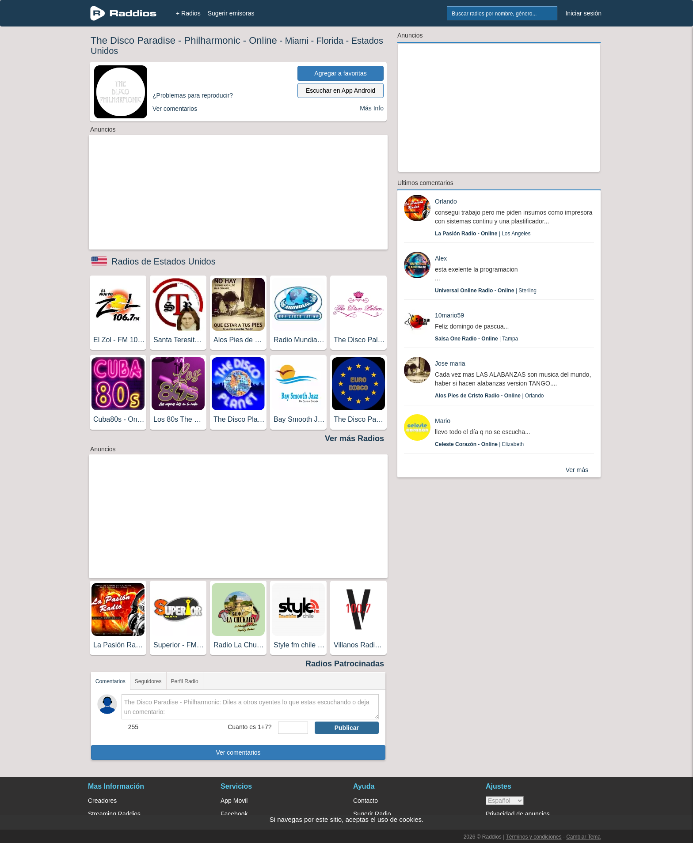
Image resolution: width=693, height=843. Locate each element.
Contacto (365, 800)
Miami (296, 40)
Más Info (372, 108)
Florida (329, 40)
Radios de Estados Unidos (163, 261)
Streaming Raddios (114, 813)
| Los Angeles (483, 234)
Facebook (234, 813)
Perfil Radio (184, 681)
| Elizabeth (479, 444)
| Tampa (476, 339)
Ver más (577, 469)
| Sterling (486, 290)
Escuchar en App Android (340, 90)
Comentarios (110, 681)
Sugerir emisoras (231, 13)
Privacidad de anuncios (518, 813)
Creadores (102, 800)
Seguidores (148, 681)
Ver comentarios (238, 752)
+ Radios (188, 13)
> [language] (505, 800)
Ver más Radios (354, 438)
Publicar (347, 727)
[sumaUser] (293, 728)
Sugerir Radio (372, 813)
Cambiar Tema (583, 837)
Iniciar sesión (583, 13)
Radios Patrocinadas (344, 663)
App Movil (234, 800)
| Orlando (489, 396)
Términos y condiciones (533, 837)
